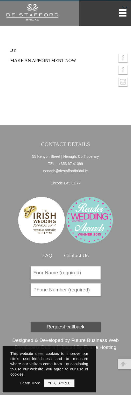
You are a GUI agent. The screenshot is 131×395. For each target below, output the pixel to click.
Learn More (30, 383)
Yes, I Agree (59, 383)
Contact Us (76, 255)
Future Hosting (100, 347)
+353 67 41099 (71, 164)
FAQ (47, 255)
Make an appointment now (43, 60)
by (13, 50)
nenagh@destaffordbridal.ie (65, 171)
